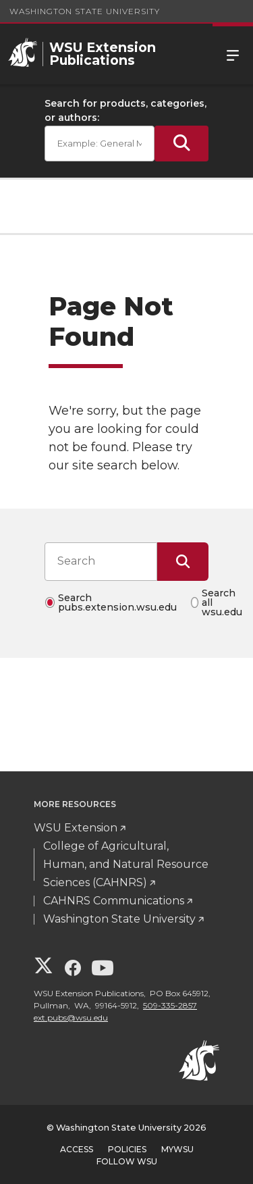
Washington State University (84, 11)
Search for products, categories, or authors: (125, 110)
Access (76, 1149)
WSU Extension (75, 827)
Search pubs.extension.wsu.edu (117, 602)
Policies (127, 1149)
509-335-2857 (170, 1005)
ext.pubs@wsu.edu (71, 1017)
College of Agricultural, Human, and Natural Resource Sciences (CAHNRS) (125, 864)
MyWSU (177, 1149)
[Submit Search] (181, 143)
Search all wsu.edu (222, 602)
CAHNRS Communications (113, 900)
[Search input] (101, 561)
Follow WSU (126, 1161)
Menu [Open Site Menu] (233, 54)
